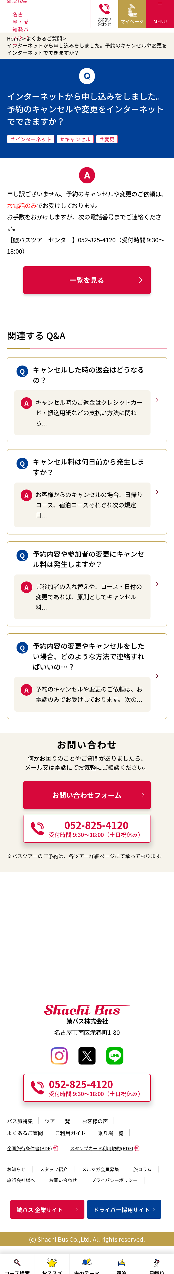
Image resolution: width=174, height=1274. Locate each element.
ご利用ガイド (70, 1132)
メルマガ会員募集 (100, 1169)
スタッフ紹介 (54, 1169)
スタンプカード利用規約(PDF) (105, 1148)
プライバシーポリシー (114, 1180)
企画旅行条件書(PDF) (32, 1148)
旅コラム (142, 1169)
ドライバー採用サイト (124, 1210)
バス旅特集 (20, 1120)
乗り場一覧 (111, 1132)
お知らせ (16, 1169)
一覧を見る (107, 280)
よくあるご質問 (44, 38)
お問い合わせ (63, 1180)
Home (14, 38)
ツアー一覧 (57, 1120)
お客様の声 (95, 1120)
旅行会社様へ (21, 1180)
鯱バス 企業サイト (48, 1210)
